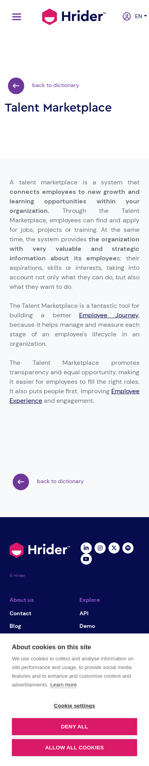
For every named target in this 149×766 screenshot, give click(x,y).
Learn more (63, 685)
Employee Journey (108, 315)
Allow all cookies (74, 748)
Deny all (74, 727)
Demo (87, 625)
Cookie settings (74, 706)
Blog (15, 625)
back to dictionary (43, 86)
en (136, 16)
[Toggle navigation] (15, 16)
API (84, 613)
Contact (20, 613)
